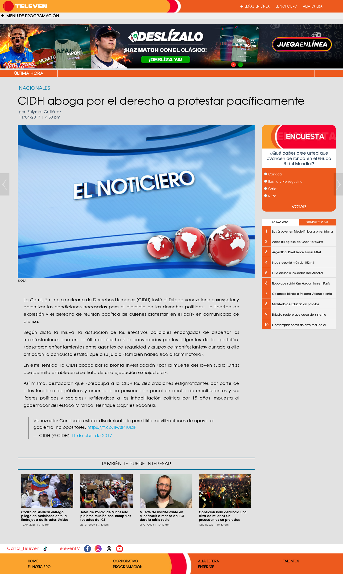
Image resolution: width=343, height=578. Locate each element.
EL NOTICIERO (286, 6)
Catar (270, 189)
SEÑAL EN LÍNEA (255, 6)
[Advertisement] (298, 367)
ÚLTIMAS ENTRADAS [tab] (317, 222)
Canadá (273, 174)
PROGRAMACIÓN (127, 566)
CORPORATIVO (125, 561)
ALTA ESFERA (313, 6)
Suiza (270, 196)
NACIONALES (34, 87)
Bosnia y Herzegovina (283, 181)
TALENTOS (291, 561)
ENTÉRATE (206, 566)
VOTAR (299, 206)
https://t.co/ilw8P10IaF (111, 427)
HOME (33, 561)
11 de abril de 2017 (91, 435)
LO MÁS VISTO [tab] (280, 222)
